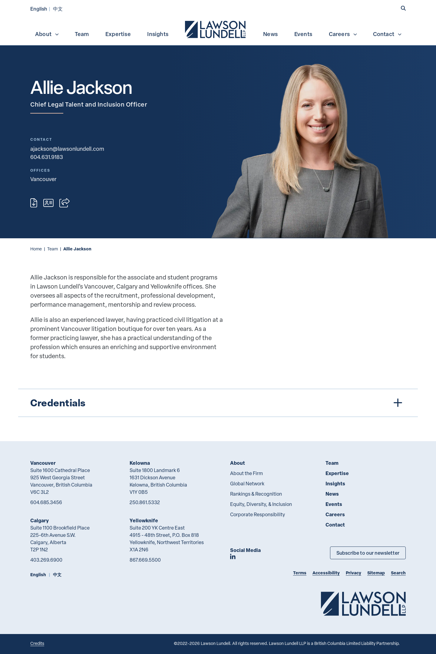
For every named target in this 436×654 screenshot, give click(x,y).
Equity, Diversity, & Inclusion (261, 504)
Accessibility (326, 573)
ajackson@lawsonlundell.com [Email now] (67, 148)
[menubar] (218, 29)
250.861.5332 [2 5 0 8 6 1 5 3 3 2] (145, 502)
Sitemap (376, 573)
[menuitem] (216, 29)
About (47, 34)
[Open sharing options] (64, 202)
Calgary (39, 520)
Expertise (118, 34)
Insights (157, 34)
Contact (387, 34)
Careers (343, 34)
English (38, 8)
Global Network (247, 483)
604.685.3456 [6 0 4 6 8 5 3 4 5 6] (46, 502)
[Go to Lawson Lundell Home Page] (363, 603)
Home (36, 249)
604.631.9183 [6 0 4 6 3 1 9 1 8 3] (46, 156)
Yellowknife (144, 520)
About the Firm (246, 473)
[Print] (33, 202)
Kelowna (140, 462)
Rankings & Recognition (256, 493)
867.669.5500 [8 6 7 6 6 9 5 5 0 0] (145, 560)
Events (303, 34)
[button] (403, 8)
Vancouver (43, 462)
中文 (58, 8)
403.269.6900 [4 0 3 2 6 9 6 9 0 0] (46, 560)
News (270, 34)
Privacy (353, 573)
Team (82, 34)
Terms (299, 573)
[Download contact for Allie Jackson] (48, 202)
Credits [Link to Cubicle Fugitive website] (37, 643)
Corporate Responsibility (257, 514)
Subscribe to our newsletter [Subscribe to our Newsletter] (367, 552)
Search (398, 573)
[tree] (218, 403)
